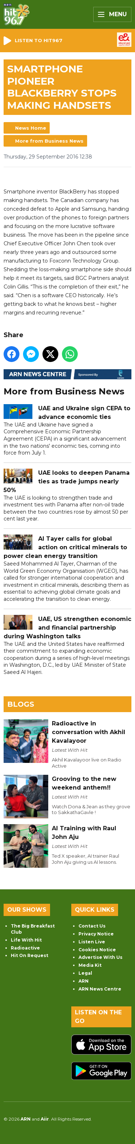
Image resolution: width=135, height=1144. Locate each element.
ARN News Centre (99, 989)
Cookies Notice (97, 949)
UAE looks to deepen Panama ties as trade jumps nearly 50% (67, 481)
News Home (30, 128)
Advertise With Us (100, 957)
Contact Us (91, 926)
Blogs (20, 704)
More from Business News (49, 141)
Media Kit (90, 965)
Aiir (45, 1119)
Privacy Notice (96, 934)
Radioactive (25, 948)
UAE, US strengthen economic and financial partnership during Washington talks (67, 628)
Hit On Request (29, 955)
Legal (85, 973)
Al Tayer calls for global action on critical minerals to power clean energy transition (65, 547)
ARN (83, 981)
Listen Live (91, 941)
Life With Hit (26, 940)
